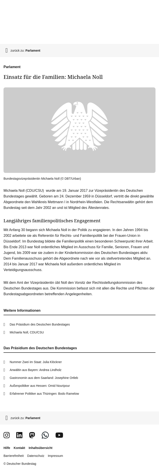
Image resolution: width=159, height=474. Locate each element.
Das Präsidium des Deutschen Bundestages (40, 324)
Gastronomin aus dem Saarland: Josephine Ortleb (44, 378)
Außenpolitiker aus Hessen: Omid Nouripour (40, 385)
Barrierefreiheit (14, 456)
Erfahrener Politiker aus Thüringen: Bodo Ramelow (44, 393)
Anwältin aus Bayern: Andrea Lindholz (35, 370)
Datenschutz (35, 456)
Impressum (55, 456)
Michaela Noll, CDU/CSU (27, 332)
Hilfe (7, 448)
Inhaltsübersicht (40, 448)
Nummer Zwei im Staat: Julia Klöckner (36, 362)
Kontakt (19, 448)
